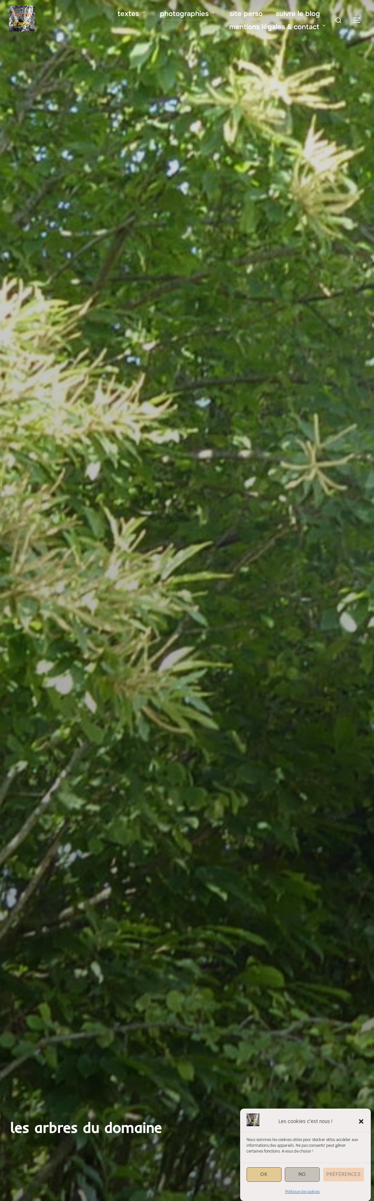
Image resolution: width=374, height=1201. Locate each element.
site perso (246, 13)
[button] (361, 1133)
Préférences (343, 1186)
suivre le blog (298, 13)
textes (132, 13)
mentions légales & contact (278, 26)
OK (264, 1186)
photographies (188, 13)
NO (302, 1186)
